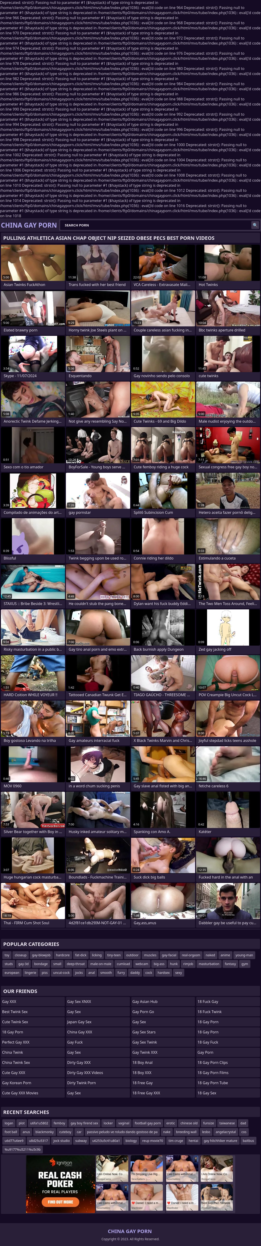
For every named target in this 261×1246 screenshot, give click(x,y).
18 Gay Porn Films (213, 1072)
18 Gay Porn (12, 1032)
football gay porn (148, 1123)
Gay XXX (9, 1001)
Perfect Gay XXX (15, 1042)
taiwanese (227, 1123)
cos (243, 1132)
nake (166, 1132)
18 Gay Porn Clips (212, 1062)
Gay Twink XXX (145, 1052)
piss (45, 972)
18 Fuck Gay (207, 1001)
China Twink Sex (16, 1062)
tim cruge (176, 1140)
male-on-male (100, 964)
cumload (123, 964)
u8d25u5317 (38, 1140)
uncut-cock (61, 972)
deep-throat (76, 964)
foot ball (11, 1132)
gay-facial (169, 955)
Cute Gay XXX (13, 1072)
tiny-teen (113, 955)
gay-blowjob (41, 955)
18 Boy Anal (142, 1062)
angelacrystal (226, 1132)
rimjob (188, 964)
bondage (41, 964)
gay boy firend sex (84, 1123)
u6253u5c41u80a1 (106, 1140)
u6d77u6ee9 (14, 1140)
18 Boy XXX (142, 1072)
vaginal (123, 1123)
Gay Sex (74, 1011)
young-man (244, 955)
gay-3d (23, 964)
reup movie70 (152, 1140)
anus (26, 1132)
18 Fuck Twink (209, 1011)
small (57, 964)
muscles (150, 955)
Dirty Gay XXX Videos (85, 1072)
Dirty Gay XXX (79, 1062)
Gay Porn (205, 1052)
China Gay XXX (79, 1032)
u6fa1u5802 (39, 1123)
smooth (106, 972)
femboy (59, 1123)
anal (91, 972)
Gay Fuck (75, 1042)
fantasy (230, 964)
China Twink (12, 1052)
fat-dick (81, 955)
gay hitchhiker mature (220, 1140)
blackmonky (44, 1132)
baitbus (248, 1140)
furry (121, 972)
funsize (208, 1123)
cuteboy (65, 1132)
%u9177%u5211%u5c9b (23, 1149)
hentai (193, 1140)
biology (131, 1140)
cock (148, 972)
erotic (170, 1123)
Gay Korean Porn (16, 1082)
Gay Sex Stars (144, 1032)
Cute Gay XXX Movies (20, 1093)
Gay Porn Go (143, 1011)
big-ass (159, 964)
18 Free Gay (142, 1082)
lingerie (30, 972)
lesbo (206, 1132)
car (79, 1132)
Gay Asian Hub (145, 1001)
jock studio (61, 1140)
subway (81, 1140)
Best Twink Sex (15, 1011)
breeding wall (186, 1132)
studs (9, 964)
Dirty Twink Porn (81, 1082)
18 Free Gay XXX (146, 1093)
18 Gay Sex (206, 1093)
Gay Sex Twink (144, 1042)
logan (9, 1123)
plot (22, 1123)
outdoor (132, 955)
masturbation (209, 964)
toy (7, 955)
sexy (178, 972)
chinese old (188, 1123)
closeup (20, 955)
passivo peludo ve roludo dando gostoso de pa (122, 1132)
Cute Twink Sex (15, 1021)
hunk (174, 964)
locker (108, 1123)
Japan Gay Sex (79, 1021)
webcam (141, 964)
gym (244, 964)
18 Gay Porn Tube (212, 1082)
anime (225, 955)
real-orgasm (191, 955)
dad (243, 1123)
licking (97, 955)
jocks (79, 972)
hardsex (164, 972)
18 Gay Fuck (207, 1042)
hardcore (63, 955)
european (12, 972)
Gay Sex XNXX (79, 1001)
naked (210, 955)
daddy (135, 972)
